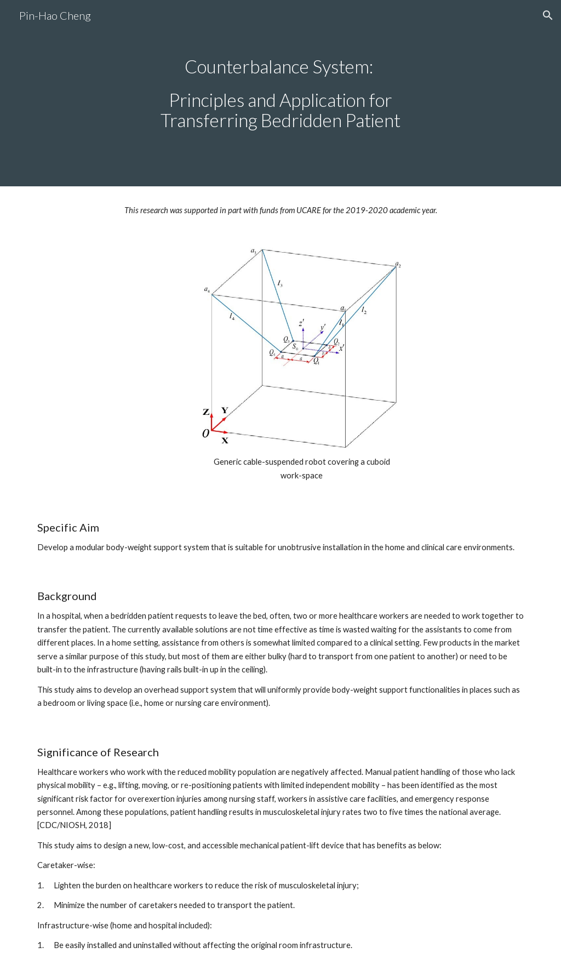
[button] (548, 15)
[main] (280, 93)
